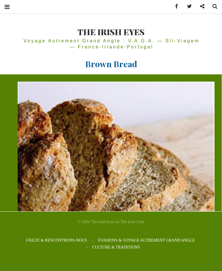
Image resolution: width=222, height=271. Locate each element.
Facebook (174, 6)
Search (213, 6)
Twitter (187, 6)
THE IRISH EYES (111, 31)
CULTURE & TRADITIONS (116, 247)
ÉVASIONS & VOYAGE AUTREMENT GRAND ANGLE (147, 240)
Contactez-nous (200, 6)
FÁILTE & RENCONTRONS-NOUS (56, 240)
